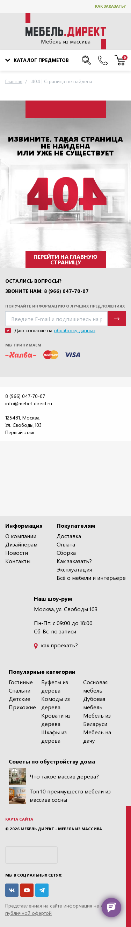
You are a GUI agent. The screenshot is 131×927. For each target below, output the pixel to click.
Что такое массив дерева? (54, 776)
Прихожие (22, 707)
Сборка (66, 552)
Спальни (19, 690)
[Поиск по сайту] (86, 60)
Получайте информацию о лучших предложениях (65, 306)
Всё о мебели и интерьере (91, 577)
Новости (16, 552)
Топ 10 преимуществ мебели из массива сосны (60, 795)
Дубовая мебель (94, 703)
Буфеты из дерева (54, 686)
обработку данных (74, 330)
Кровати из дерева (56, 719)
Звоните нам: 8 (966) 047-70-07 (47, 291)
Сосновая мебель (95, 686)
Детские (19, 698)
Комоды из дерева (55, 703)
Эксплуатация (74, 569)
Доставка (69, 536)
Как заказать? (110, 6)
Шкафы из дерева (54, 736)
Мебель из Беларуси (97, 719)
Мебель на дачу (97, 736)
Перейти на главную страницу (65, 259)
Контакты (17, 561)
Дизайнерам (21, 544)
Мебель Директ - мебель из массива (61, 828)
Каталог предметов (37, 60)
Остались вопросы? (33, 281)
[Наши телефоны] (103, 60)
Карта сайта (19, 819)
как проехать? (56, 645)
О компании (20, 536)
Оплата (66, 544)
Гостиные (21, 682)
